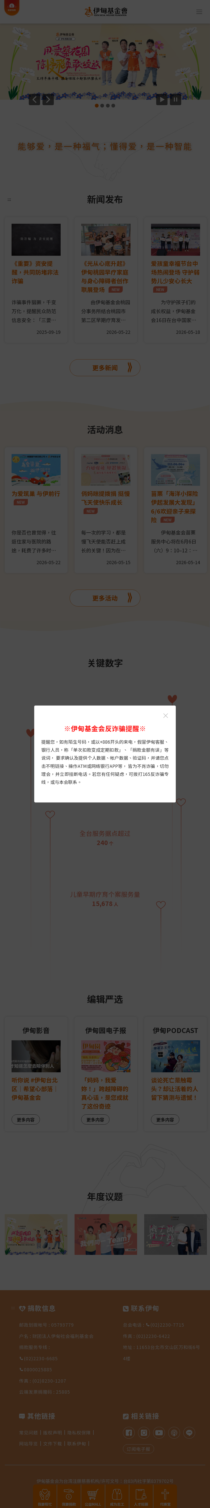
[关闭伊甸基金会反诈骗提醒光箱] (166, 716)
